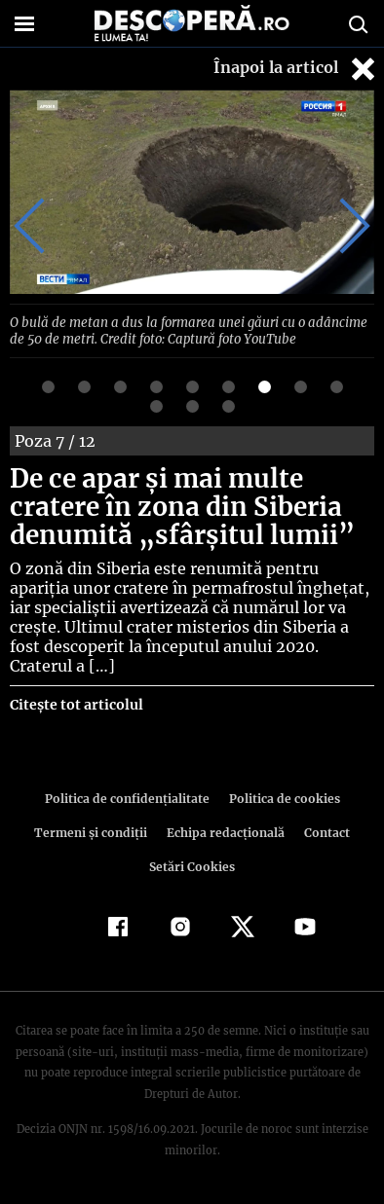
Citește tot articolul (75, 702)
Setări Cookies (192, 864)
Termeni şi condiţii (92, 830)
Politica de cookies (280, 796)
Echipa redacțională (224, 830)
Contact (323, 830)
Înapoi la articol (296, 68)
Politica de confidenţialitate (130, 796)
